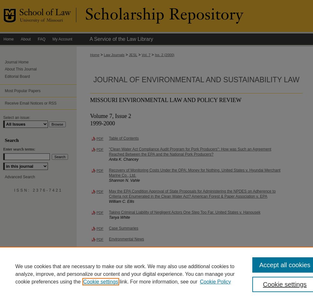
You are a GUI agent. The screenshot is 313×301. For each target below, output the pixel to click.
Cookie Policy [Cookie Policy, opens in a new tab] (215, 281)
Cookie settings (100, 281)
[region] (156, 274)
